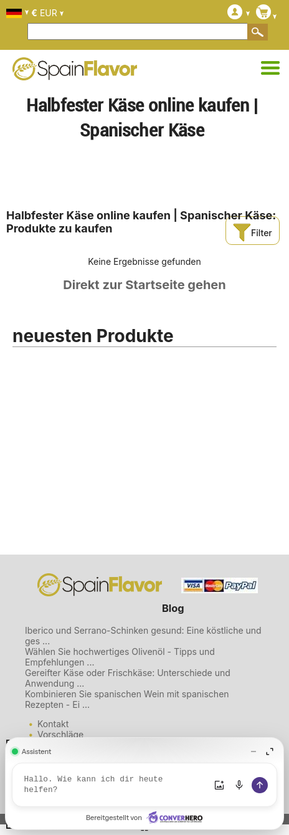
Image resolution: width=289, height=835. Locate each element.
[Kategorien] (270, 68)
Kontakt (53, 723)
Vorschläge (60, 734)
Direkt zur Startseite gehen (144, 284)
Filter (252, 232)
